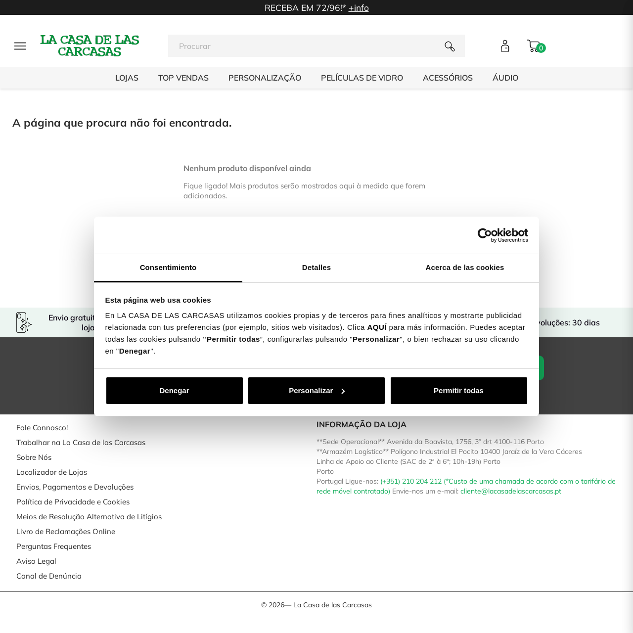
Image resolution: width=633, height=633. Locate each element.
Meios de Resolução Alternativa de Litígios (89, 516)
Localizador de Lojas (51, 472)
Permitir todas (459, 390)
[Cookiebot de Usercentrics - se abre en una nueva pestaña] (485, 235)
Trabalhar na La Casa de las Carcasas (80, 442)
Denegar (174, 390)
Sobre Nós (33, 457)
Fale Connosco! (42, 427)
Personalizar (317, 390)
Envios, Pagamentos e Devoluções (75, 487)
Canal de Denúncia (49, 576)
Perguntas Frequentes (53, 546)
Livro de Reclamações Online (65, 531)
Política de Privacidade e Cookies (73, 501)
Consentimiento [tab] (168, 267)
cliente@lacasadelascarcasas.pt (510, 491)
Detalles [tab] (316, 267)
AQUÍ (377, 327)
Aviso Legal (36, 561)
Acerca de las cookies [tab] (465, 267)
